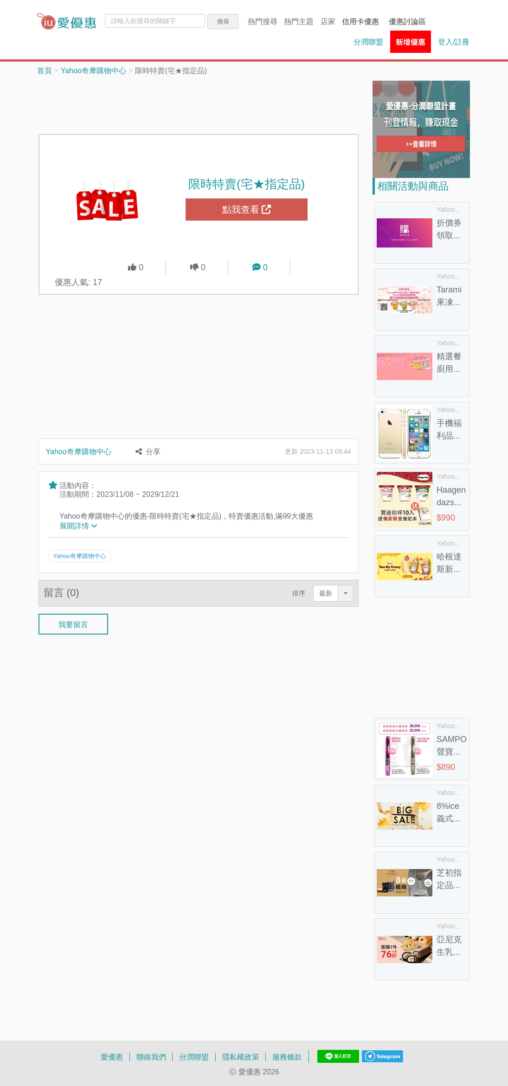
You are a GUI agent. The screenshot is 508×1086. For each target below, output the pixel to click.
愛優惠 (112, 1057)
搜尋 (223, 21)
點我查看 (246, 209)
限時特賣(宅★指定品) (246, 183)
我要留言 (73, 623)
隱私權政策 (240, 1057)
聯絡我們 (151, 1057)
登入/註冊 (453, 41)
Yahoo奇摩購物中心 (93, 70)
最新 (325, 593)
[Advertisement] (207, 104)
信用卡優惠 (360, 21)
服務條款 (287, 1057)
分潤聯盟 (368, 41)
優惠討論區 (407, 21)
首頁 (44, 70)
